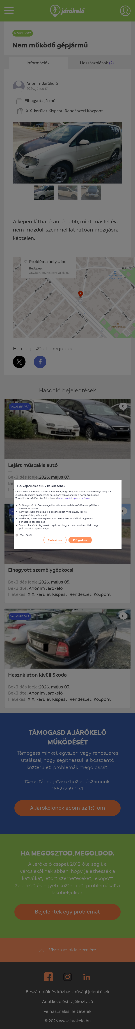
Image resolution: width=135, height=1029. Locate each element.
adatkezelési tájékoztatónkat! (74, 498)
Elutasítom (55, 540)
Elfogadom (80, 540)
